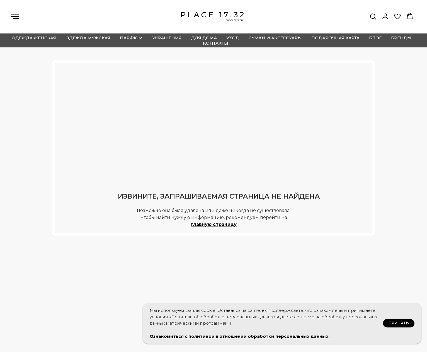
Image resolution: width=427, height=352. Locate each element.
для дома (204, 37)
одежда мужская (87, 37)
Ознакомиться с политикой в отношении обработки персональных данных (239, 336)
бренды (401, 37)
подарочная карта (335, 37)
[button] (373, 16)
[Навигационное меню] (15, 16)
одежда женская (34, 37)
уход (232, 37)
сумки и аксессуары (275, 37)
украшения (167, 37)
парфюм (131, 37)
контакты (215, 43)
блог (375, 37)
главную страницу (214, 224)
